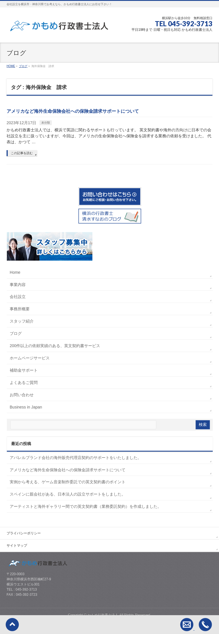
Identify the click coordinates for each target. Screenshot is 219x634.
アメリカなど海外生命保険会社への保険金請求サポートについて (73, 111)
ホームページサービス (30, 358)
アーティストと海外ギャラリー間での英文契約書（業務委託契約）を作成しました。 (85, 506)
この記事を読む (22, 153)
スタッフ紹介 (22, 321)
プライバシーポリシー (24, 533)
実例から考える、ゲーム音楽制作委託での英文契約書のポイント (67, 482)
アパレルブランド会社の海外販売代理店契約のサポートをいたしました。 (75, 457)
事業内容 (18, 284)
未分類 (45, 122)
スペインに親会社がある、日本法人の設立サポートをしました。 (67, 494)
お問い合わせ (22, 395)
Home (15, 272)
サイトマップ (17, 546)
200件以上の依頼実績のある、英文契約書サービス (55, 345)
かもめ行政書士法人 (103, 615)
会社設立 (18, 296)
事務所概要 (20, 309)
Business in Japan (26, 407)
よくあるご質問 (24, 382)
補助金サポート (24, 370)
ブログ (16, 333)
